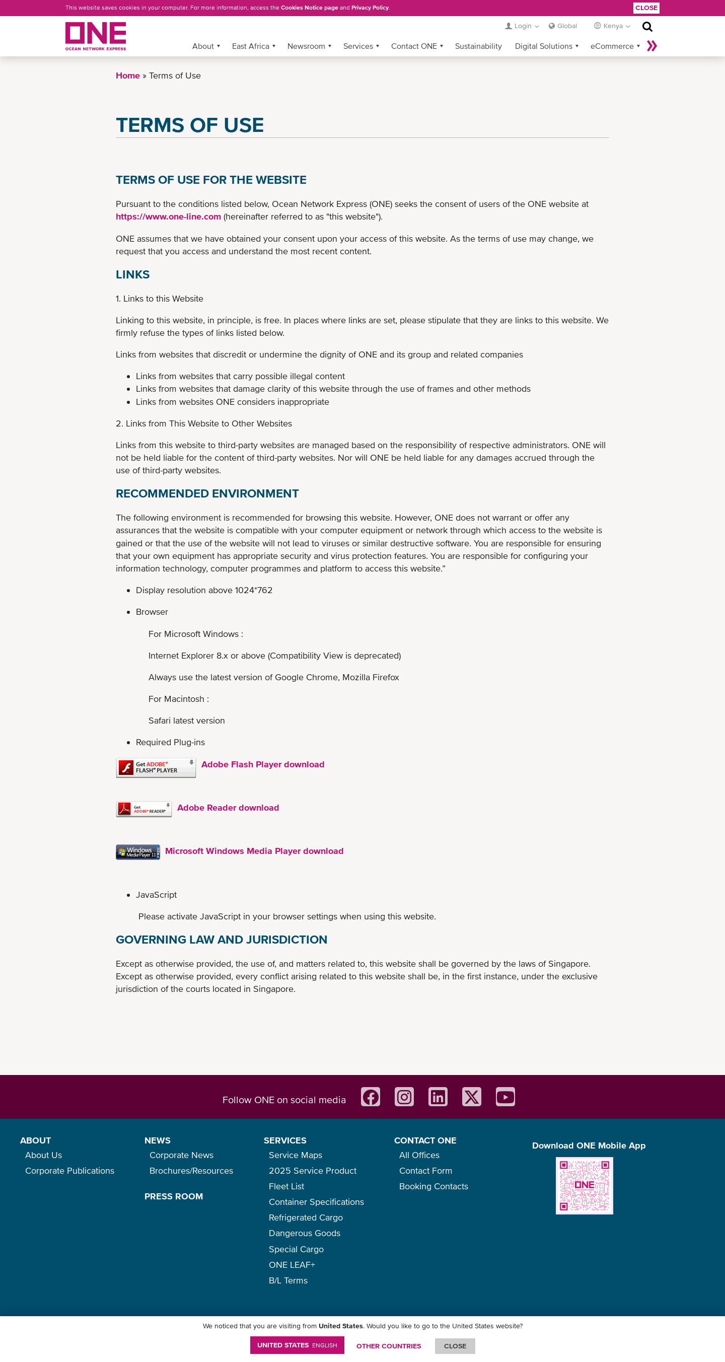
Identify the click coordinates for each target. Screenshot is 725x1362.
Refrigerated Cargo (306, 1217)
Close (646, 8)
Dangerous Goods (304, 1233)
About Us (43, 1155)
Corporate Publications (69, 1170)
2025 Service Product (312, 1170)
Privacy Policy (370, 7)
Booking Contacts (433, 1186)
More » (652, 45)
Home (128, 75)
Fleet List (286, 1186)
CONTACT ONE (425, 1140)
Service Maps (295, 1155)
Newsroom (306, 45)
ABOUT (35, 1140)
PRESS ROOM (173, 1196)
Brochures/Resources (191, 1170)
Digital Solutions (543, 45)
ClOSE (455, 1346)
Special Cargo (296, 1249)
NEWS (157, 1140)
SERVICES (285, 1140)
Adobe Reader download (228, 807)
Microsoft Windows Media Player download (254, 850)
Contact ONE (414, 45)
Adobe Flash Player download (263, 764)
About (203, 45)
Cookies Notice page (309, 7)
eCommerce (612, 45)
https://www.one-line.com (168, 216)
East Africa (250, 45)
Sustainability (478, 45)
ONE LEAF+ (292, 1264)
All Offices (419, 1155)
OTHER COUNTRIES (388, 1346)
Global (567, 26)
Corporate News (181, 1155)
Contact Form (426, 1170)
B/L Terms (288, 1280)
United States (297, 1345)
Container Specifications (316, 1201)
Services (358, 45)
